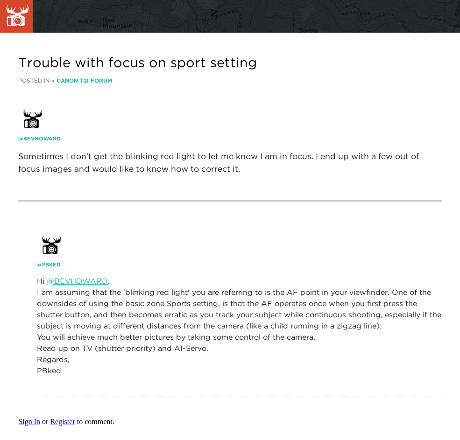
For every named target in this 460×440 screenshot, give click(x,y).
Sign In (29, 422)
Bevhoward (42, 138)
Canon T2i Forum (84, 80)
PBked (51, 264)
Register (62, 422)
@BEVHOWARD (77, 281)
